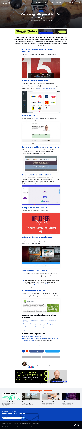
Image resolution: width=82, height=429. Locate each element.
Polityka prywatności (32, 423)
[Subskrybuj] (23, 417)
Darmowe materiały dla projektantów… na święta (34, 327)
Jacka (37, 118)
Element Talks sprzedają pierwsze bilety (32, 336)
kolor (29, 347)
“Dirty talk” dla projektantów (35, 208)
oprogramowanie (41, 347)
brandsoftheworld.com (51, 88)
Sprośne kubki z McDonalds (34, 270)
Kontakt (71, 2)
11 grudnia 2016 (44, 287)
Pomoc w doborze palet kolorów (37, 175)
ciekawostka (24, 347)
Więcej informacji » (37, 426)
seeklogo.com (40, 88)
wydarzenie (56, 347)
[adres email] (12, 417)
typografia (51, 347)
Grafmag (8, 424)
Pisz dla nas (9, 423)
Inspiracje (41, 11)
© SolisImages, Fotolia (39, 344)
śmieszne (47, 347)
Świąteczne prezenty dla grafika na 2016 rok (33, 325)
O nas (52, 2)
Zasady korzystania (25, 423)
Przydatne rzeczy (30, 115)
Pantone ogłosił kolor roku (34, 290)
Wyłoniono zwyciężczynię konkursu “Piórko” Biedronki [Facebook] (39, 329)
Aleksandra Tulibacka (34, 20)
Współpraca (59, 2)
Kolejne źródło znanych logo (35, 80)
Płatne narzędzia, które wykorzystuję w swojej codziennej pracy (38, 323)
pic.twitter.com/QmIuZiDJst (42, 283)
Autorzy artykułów (15, 423)
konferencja (33, 347)
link (37, 347)
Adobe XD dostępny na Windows (37, 237)
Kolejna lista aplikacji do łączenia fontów (40, 147)
